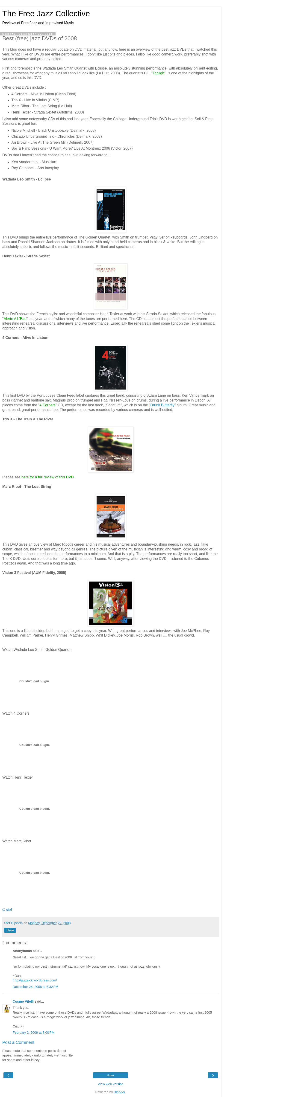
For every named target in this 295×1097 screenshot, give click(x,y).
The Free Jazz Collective (46, 13)
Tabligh (158, 73)
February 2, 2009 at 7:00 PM (33, 1032)
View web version (111, 1084)
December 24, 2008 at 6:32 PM (35, 987)
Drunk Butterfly (162, 405)
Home (110, 1075)
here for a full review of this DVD (47, 477)
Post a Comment (18, 1042)
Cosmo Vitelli (23, 1001)
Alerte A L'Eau (15, 319)
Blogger (119, 1092)
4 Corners (47, 405)
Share (10, 930)
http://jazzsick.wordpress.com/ (35, 980)
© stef (7, 910)
